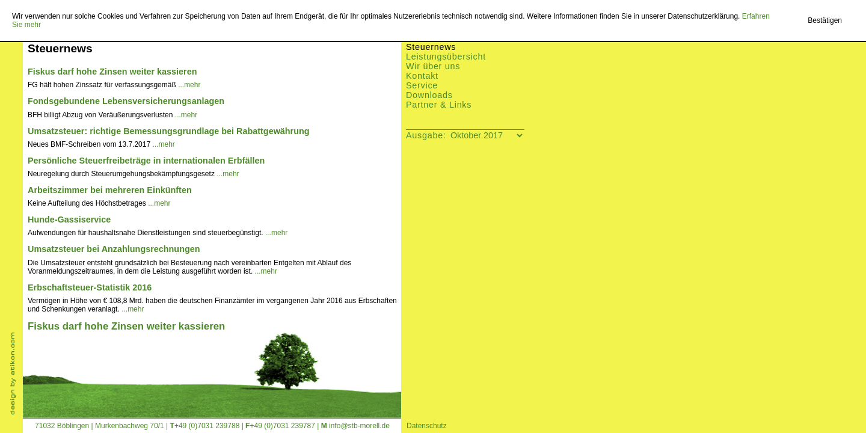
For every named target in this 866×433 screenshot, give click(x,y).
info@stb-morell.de (359, 426)
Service (422, 85)
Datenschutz (427, 426)
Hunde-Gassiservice (69, 219)
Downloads (429, 95)
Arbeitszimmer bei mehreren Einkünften (110, 190)
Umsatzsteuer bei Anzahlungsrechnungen (114, 249)
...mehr (189, 85)
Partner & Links (438, 104)
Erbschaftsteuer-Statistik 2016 (90, 287)
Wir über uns (433, 66)
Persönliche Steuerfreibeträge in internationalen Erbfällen (146, 160)
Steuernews (431, 47)
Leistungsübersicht (446, 56)
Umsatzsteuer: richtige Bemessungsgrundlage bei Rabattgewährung (169, 131)
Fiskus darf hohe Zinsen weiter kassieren (112, 71)
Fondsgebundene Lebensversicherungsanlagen (126, 101)
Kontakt (422, 76)
